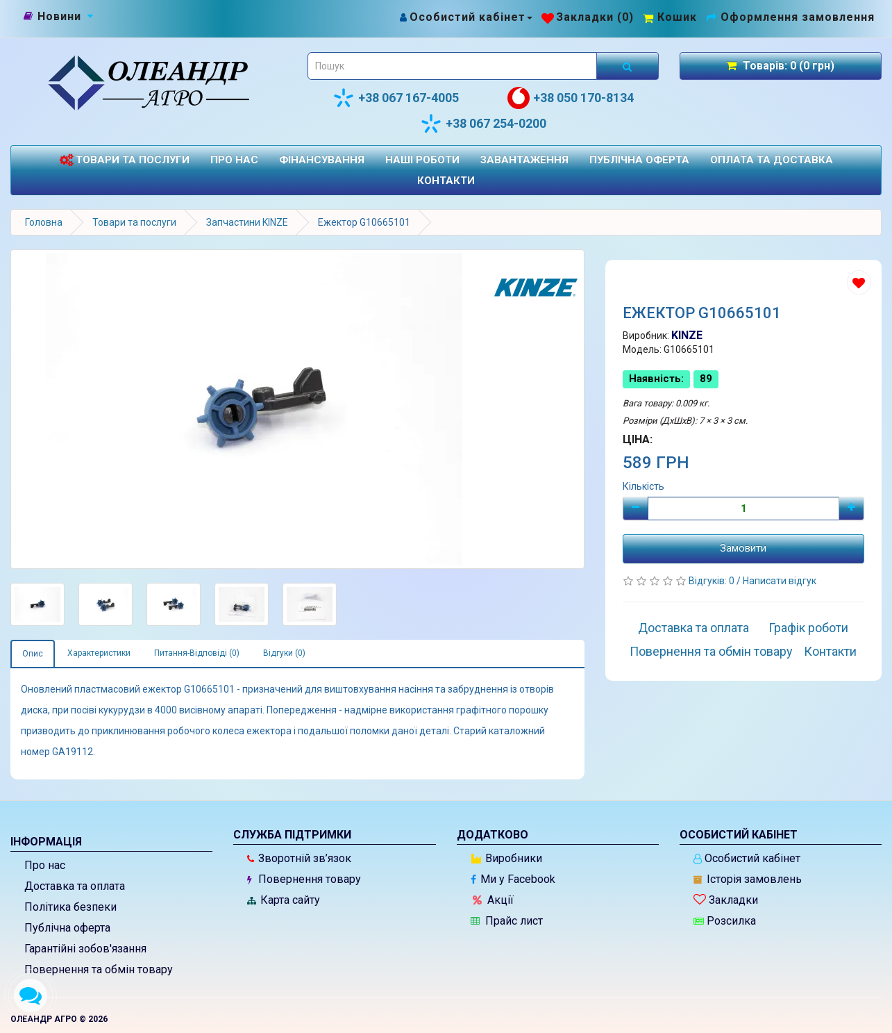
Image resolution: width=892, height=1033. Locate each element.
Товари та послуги (124, 160)
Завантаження (524, 160)
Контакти (446, 180)
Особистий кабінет (746, 858)
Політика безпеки (70, 907)
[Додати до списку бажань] (859, 282)
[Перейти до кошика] (670, 17)
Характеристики (99, 653)
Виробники (506, 858)
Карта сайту (283, 900)
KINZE (686, 335)
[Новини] (59, 17)
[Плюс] (851, 508)
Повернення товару (304, 879)
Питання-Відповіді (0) (196, 653)
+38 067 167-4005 (396, 98)
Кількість (643, 486)
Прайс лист (507, 920)
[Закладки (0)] (587, 17)
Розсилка (724, 920)
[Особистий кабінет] (465, 17)
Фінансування (321, 160)
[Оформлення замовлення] (790, 17)
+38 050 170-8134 (570, 98)
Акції (493, 900)
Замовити (743, 548)
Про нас (234, 160)
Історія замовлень (747, 879)
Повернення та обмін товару (711, 651)
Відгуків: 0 (713, 580)
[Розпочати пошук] (627, 66)
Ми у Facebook (513, 879)
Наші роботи (422, 160)
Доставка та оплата (693, 627)
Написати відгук (779, 580)
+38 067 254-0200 (483, 124)
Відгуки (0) (284, 653)
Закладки (725, 900)
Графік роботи (808, 627)
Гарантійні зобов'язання (85, 948)
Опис (32, 654)
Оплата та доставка (771, 160)
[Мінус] (635, 508)
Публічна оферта (639, 160)
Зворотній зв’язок (299, 858)
